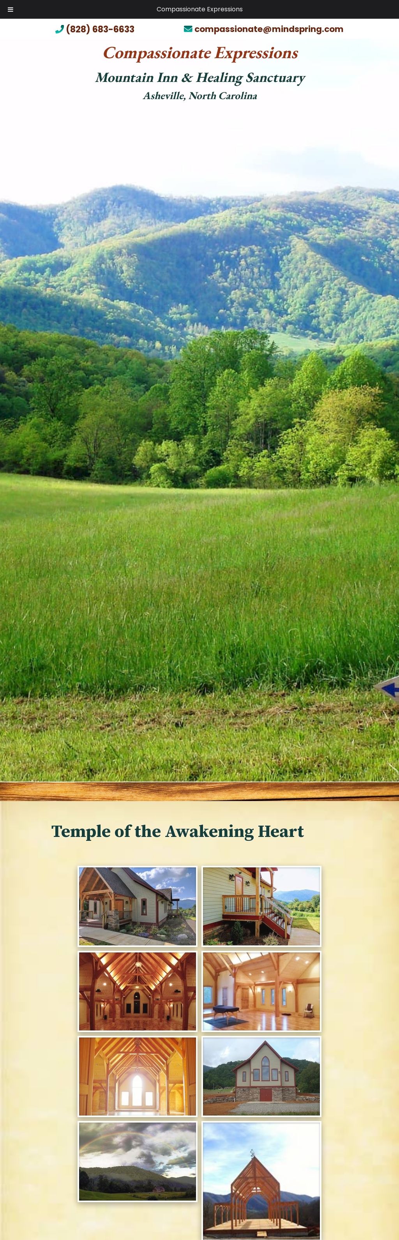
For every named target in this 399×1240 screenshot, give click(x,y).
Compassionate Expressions (200, 9)
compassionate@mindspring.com (264, 29)
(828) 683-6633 (94, 30)
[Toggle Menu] (10, 9)
